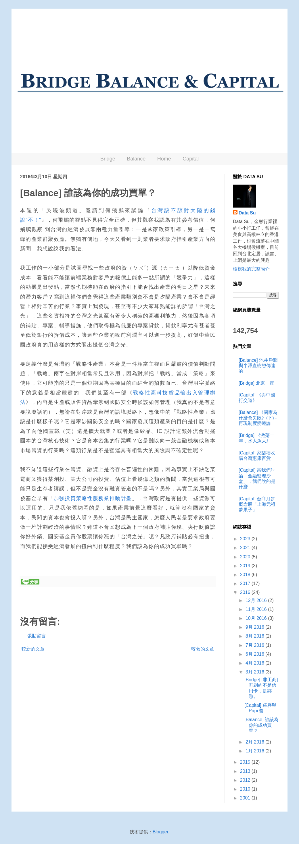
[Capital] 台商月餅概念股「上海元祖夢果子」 (257, 504)
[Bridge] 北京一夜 (256, 383)
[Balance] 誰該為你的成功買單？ (261, 725)
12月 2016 (257, 600)
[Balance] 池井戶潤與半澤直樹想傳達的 (258, 365)
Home (164, 159)
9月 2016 (255, 627)
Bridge (107, 159)
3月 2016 (255, 671)
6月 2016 (255, 654)
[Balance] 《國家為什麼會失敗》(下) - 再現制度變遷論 (258, 418)
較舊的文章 (202, 648)
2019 (246, 565)
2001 (246, 797)
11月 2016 (257, 609)
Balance (136, 159)
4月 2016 (255, 663)
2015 (246, 762)
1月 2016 (255, 750)
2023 (246, 538)
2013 (246, 771)
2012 (246, 780)
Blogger (160, 831)
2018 (246, 574)
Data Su (247, 212)
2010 (246, 789)
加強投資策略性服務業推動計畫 (93, 498)
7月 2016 (255, 645)
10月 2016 (257, 618)
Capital (191, 159)
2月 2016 (255, 742)
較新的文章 (33, 648)
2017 (246, 583)
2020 (246, 556)
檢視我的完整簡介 (251, 268)
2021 (246, 547)
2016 (246, 592)
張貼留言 (36, 635)
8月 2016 (255, 636)
